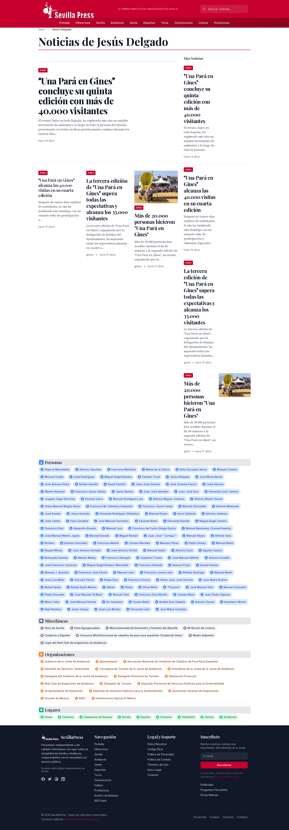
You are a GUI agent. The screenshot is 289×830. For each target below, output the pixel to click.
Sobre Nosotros (157, 744)
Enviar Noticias (209, 795)
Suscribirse (224, 765)
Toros (164, 22)
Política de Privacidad (160, 754)
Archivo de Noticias (106, 795)
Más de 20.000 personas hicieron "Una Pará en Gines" (154, 225)
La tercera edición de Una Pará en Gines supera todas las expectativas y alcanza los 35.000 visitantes (199, 296)
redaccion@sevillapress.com (81, 819)
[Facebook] (43, 779)
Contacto (153, 774)
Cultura (203, 22)
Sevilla (100, 22)
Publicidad (207, 784)
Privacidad (200, 817)
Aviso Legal (154, 769)
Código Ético (155, 749)
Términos (228, 817)
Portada (65, 22)
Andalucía (117, 22)
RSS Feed (100, 800)
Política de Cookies (159, 759)
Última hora (83, 22)
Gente (133, 22)
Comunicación (183, 22)
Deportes (149, 22)
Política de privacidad (226, 776)
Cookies (214, 817)
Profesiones (222, 22)
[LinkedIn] (63, 779)
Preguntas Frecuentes (214, 789)
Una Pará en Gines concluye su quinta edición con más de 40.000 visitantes (198, 98)
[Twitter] (50, 779)
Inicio (41, 29)
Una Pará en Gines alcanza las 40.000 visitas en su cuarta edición (56, 187)
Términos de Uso (157, 764)
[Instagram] (56, 779)
